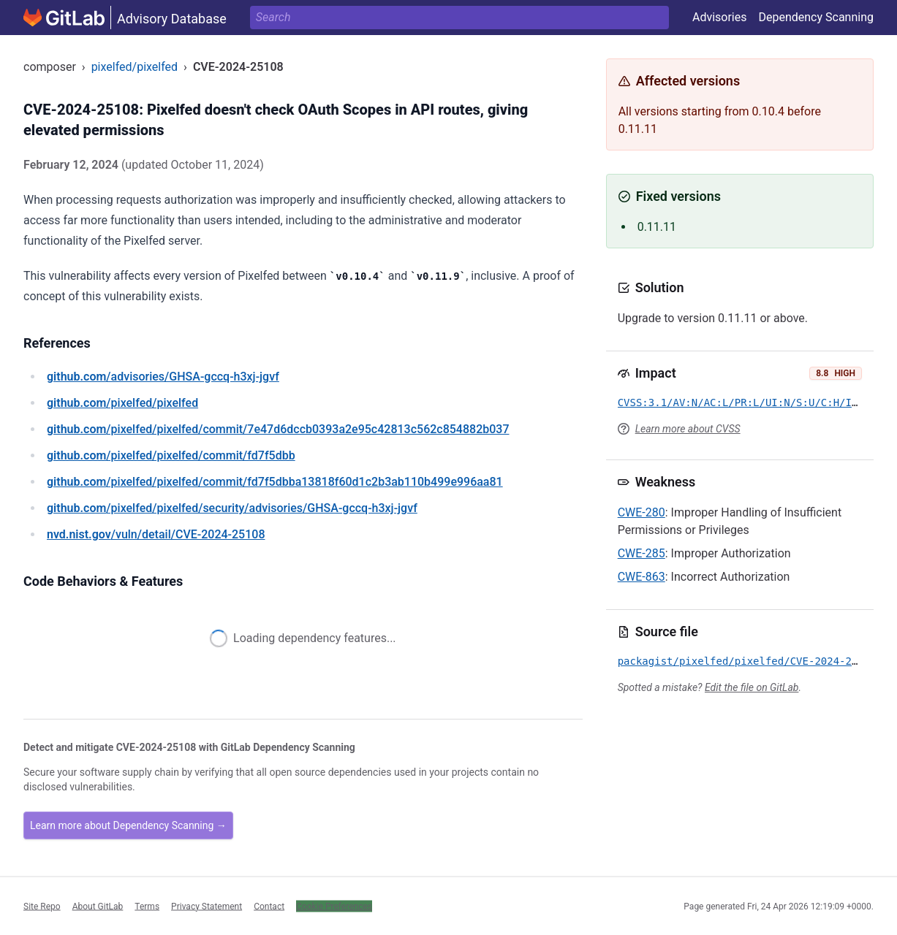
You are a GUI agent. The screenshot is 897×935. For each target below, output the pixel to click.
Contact (269, 906)
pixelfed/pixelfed (134, 67)
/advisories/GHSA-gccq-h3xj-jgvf (163, 376)
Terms (147, 906)
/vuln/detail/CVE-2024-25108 (156, 534)
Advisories (719, 17)
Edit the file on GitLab (751, 687)
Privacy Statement (206, 906)
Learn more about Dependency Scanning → (128, 825)
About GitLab (98, 906)
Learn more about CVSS (688, 429)
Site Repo (42, 906)
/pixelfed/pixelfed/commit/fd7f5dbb (171, 455)
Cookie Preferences (334, 906)
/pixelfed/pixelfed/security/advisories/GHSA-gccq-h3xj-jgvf (232, 508)
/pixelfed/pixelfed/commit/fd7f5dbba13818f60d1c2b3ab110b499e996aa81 (275, 482)
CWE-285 (641, 553)
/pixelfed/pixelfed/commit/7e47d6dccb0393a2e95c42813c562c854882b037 (278, 429)
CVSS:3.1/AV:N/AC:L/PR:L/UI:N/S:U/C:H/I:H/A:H (753, 402)
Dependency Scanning (816, 17)
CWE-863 (641, 577)
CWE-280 (641, 512)
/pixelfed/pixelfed (122, 403)
